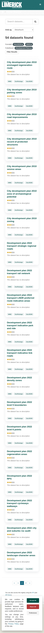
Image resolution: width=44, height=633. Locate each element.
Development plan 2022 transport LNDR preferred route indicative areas (20, 298)
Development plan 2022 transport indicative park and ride (20, 325)
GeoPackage (19, 81)
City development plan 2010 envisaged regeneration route (22, 65)
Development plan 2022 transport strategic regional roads (21, 246)
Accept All (33, 600)
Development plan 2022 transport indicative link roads (19, 353)
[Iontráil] (35, 21)
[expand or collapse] (40, 4)
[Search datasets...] (19, 21)
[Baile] (3, 12)
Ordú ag (8, 30)
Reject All (33, 606)
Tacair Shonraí (14, 12)
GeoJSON (29, 81)
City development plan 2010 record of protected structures (22, 142)
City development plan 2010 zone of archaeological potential (22, 194)
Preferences (33, 613)
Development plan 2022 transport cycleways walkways (19, 503)
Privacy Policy (13, 624)
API (33, 592)
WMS (9, 81)
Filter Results (12, 52)
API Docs (8, 595)
